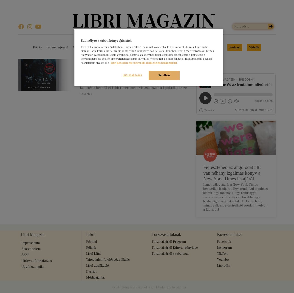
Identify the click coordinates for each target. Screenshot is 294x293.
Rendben (164, 75)
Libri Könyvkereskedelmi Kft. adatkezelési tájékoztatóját (144, 62)
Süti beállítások (130, 75)
